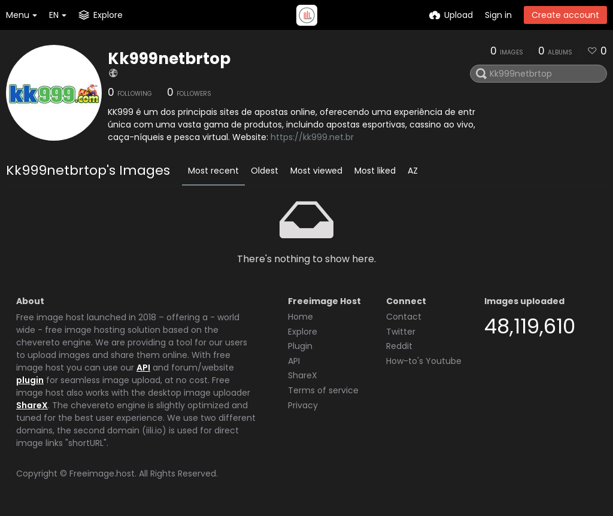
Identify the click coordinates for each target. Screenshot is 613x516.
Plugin (300, 346)
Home (300, 317)
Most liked (375, 171)
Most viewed (316, 171)
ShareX (32, 405)
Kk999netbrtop (169, 58)
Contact (403, 317)
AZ (413, 171)
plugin (30, 380)
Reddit (399, 346)
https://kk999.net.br (312, 137)
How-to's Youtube (424, 361)
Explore (302, 332)
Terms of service (323, 390)
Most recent (213, 171)
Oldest (264, 171)
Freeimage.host (102, 473)
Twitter (400, 332)
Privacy (303, 405)
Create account (565, 15)
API (143, 368)
